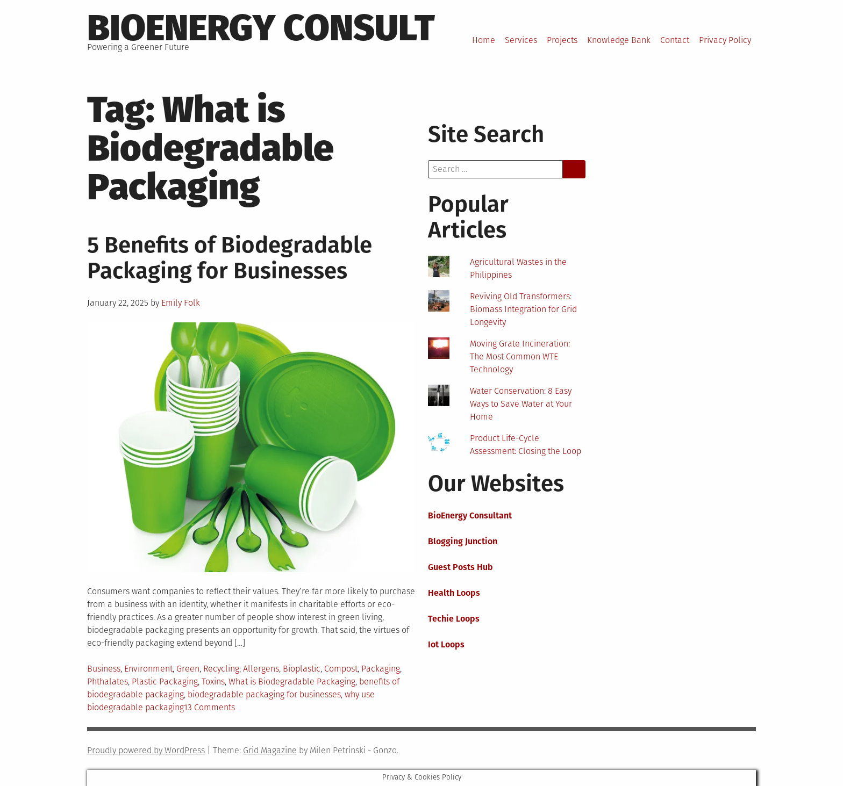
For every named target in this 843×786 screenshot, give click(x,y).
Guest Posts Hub (460, 567)
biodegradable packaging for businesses (264, 694)
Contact (674, 40)
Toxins (213, 681)
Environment (148, 669)
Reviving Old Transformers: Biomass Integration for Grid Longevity (523, 309)
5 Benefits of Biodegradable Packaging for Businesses (229, 258)
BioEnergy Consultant (470, 515)
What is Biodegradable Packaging (291, 681)
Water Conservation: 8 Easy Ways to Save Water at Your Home (521, 404)
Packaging (380, 669)
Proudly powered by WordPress (146, 750)
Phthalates (107, 681)
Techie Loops (454, 619)
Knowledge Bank (619, 40)
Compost (341, 669)
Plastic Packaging (165, 681)
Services (521, 40)
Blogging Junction (462, 541)
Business (103, 669)
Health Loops (454, 593)
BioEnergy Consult (261, 28)
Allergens (261, 669)
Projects (562, 40)
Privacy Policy (725, 40)
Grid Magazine (270, 750)
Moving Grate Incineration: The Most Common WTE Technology (520, 356)
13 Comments (209, 707)
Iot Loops (446, 644)
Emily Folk (180, 303)
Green (187, 669)
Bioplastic (301, 669)
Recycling (221, 669)
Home (483, 40)
